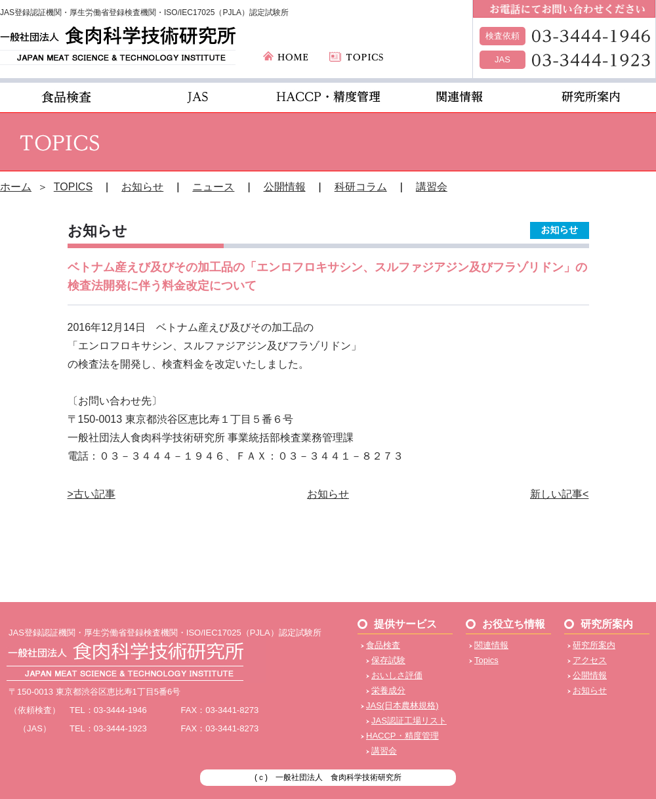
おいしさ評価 (396, 675)
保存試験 (388, 660)
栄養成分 (388, 690)
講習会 (431, 186)
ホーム (15, 186)
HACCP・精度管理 (402, 736)
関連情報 (491, 645)
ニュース (213, 186)
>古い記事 (91, 494)
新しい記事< (559, 494)
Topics (486, 660)
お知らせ (142, 186)
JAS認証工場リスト (409, 720)
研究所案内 (594, 645)
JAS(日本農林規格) (402, 705)
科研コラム (361, 186)
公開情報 (285, 186)
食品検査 (383, 645)
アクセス (590, 660)
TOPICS (73, 186)
